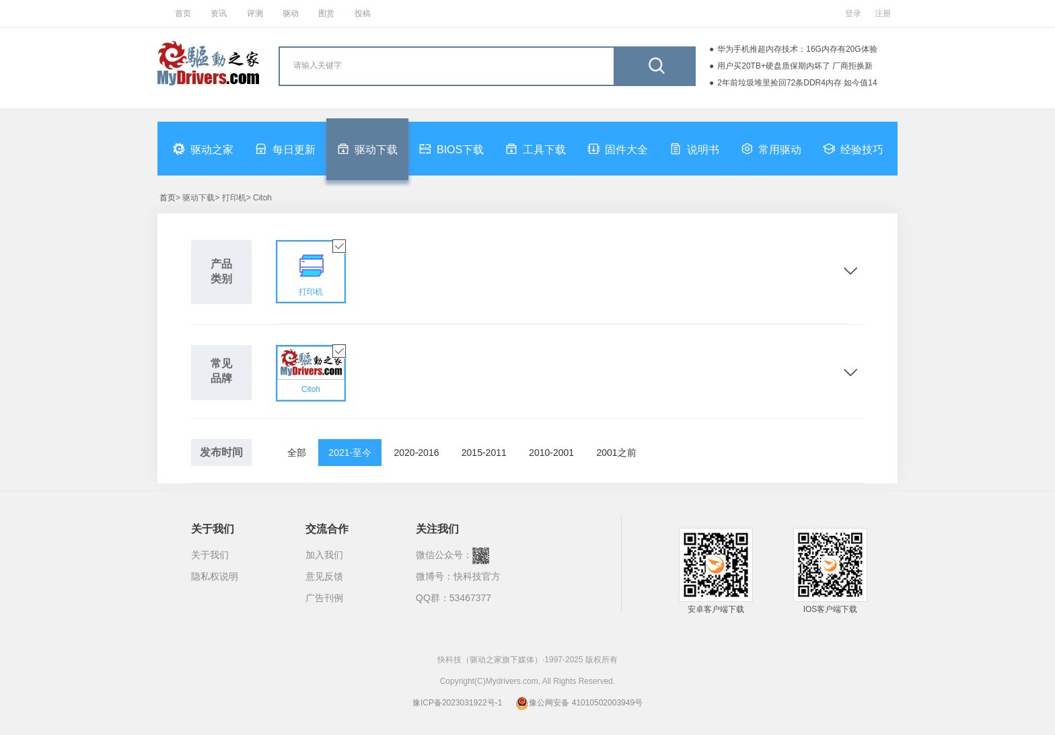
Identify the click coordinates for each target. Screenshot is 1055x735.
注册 (883, 13)
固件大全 (617, 149)
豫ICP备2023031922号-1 (457, 702)
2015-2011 (484, 452)
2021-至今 (349, 452)
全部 (296, 452)
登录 (853, 13)
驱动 (291, 13)
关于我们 (210, 554)
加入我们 (324, 554)
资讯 (219, 13)
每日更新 (285, 149)
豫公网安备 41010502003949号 (579, 702)
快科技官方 (477, 576)
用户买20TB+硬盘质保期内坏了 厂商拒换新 (795, 66)
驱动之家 (203, 149)
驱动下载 (367, 149)
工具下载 (535, 149)
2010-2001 (551, 452)
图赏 (326, 13)
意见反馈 (324, 576)
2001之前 (616, 452)
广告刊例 (324, 597)
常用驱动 (771, 149)
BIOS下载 (451, 149)
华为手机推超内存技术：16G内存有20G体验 (797, 49)
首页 (183, 13)
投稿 (363, 13)
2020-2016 (416, 452)
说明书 (694, 149)
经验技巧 (853, 149)
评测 (255, 13)
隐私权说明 (214, 576)
